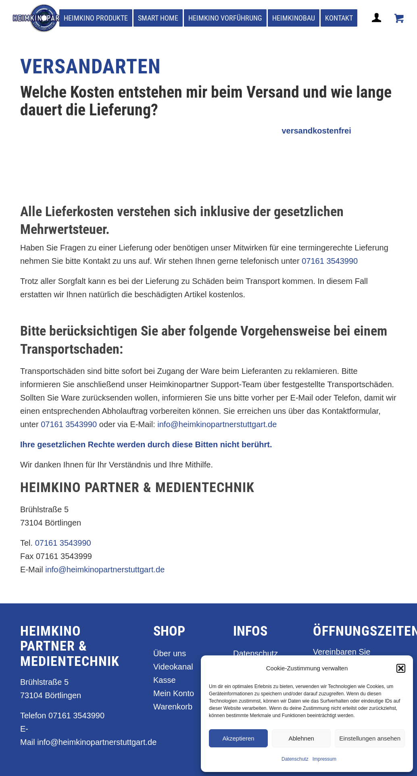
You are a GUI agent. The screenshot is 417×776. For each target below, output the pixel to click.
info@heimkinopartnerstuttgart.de (217, 424)
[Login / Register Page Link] (377, 27)
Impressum (324, 759)
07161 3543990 (330, 261)
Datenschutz (295, 759)
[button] (401, 668)
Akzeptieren (238, 738)
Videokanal (173, 666)
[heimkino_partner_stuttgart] (45, 18)
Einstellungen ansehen (369, 738)
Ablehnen (301, 738)
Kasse (164, 680)
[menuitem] (96, 18)
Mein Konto (173, 693)
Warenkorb (172, 706)
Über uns (169, 653)
